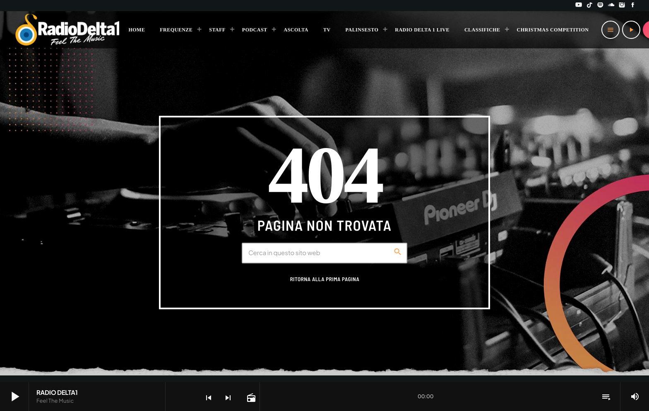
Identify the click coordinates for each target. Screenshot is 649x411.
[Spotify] (600, 5)
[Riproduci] (631, 30)
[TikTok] (589, 5)
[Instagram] (622, 5)
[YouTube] (578, 5)
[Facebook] (633, 5)
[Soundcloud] (611, 5)
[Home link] (67, 30)
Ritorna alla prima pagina (325, 279)
